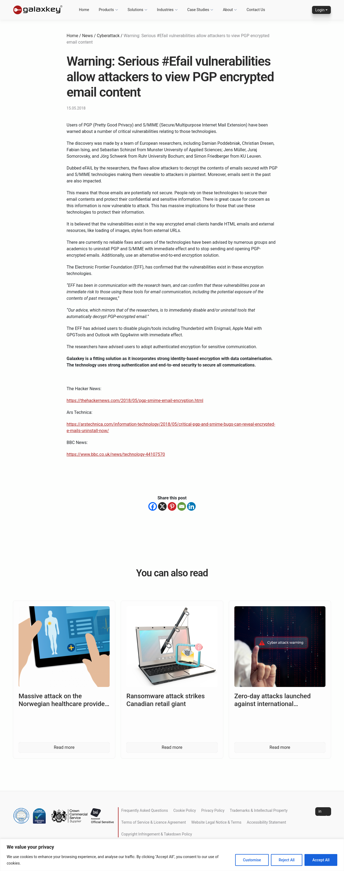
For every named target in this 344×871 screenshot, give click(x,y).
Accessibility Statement (266, 822)
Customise (252, 860)
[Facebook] (152, 506)
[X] (162, 506)
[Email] (181, 506)
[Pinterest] (172, 506)
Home (72, 35)
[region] (172, 855)
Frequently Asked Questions (144, 810)
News (87, 35)
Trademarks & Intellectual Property (259, 810)
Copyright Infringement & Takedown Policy (156, 834)
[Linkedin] (191, 506)
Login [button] (320, 10)
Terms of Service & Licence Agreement (153, 822)
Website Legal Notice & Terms (216, 822)
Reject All (287, 860)
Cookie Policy (184, 810)
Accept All (320, 860)
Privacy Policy (212, 810)
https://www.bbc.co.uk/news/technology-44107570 (116, 454)
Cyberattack (108, 35)
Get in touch (323, 811)
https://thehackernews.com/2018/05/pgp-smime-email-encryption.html (135, 400)
